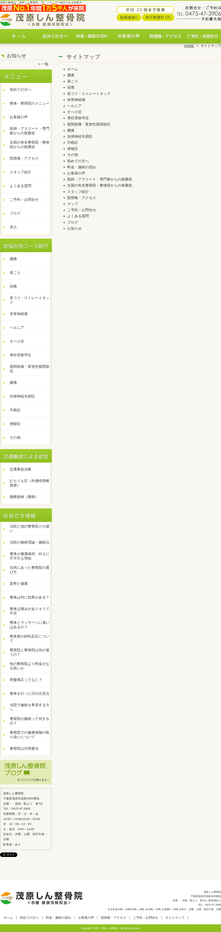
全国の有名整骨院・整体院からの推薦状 (29, 144)
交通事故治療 (20, 469)
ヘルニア (17, 327)
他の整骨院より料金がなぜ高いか (29, 666)
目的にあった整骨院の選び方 (29, 570)
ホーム (18, 35)
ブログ (15, 213)
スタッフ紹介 (20, 172)
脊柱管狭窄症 (20, 355)
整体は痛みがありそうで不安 (29, 611)
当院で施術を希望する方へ (29, 707)
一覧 (44, 64)
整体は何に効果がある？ (29, 597)
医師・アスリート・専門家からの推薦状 (29, 131)
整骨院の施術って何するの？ (29, 721)
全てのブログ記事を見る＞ (33, 779)
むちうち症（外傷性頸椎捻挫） (29, 483)
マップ (72, 204)
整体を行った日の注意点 (29, 693)
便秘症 (15, 424)
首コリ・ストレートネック (29, 300)
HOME (189, 46)
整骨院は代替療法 (24, 748)
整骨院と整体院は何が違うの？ (29, 652)
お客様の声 (128, 35)
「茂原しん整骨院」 (110, 928)
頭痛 (13, 286)
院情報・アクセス (165, 35)
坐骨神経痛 (19, 314)
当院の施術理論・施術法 (29, 542)
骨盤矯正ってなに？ (26, 680)
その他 (15, 437)
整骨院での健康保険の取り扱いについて (29, 735)
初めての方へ (55, 35)
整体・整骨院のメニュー (29, 103)
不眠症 (15, 410)
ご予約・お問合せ (202, 35)
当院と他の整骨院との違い (29, 528)
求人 (13, 227)
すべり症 (17, 341)
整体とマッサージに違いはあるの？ (29, 625)
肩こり (15, 272)
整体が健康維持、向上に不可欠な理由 (29, 556)
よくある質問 (20, 186)
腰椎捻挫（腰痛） (24, 497)
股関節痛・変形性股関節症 (29, 369)
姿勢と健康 (19, 583)
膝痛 (13, 382)
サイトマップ (174, 917)
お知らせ (74, 228)
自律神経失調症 (22, 396)
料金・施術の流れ (92, 35)
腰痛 (13, 259)
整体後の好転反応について (29, 638)
